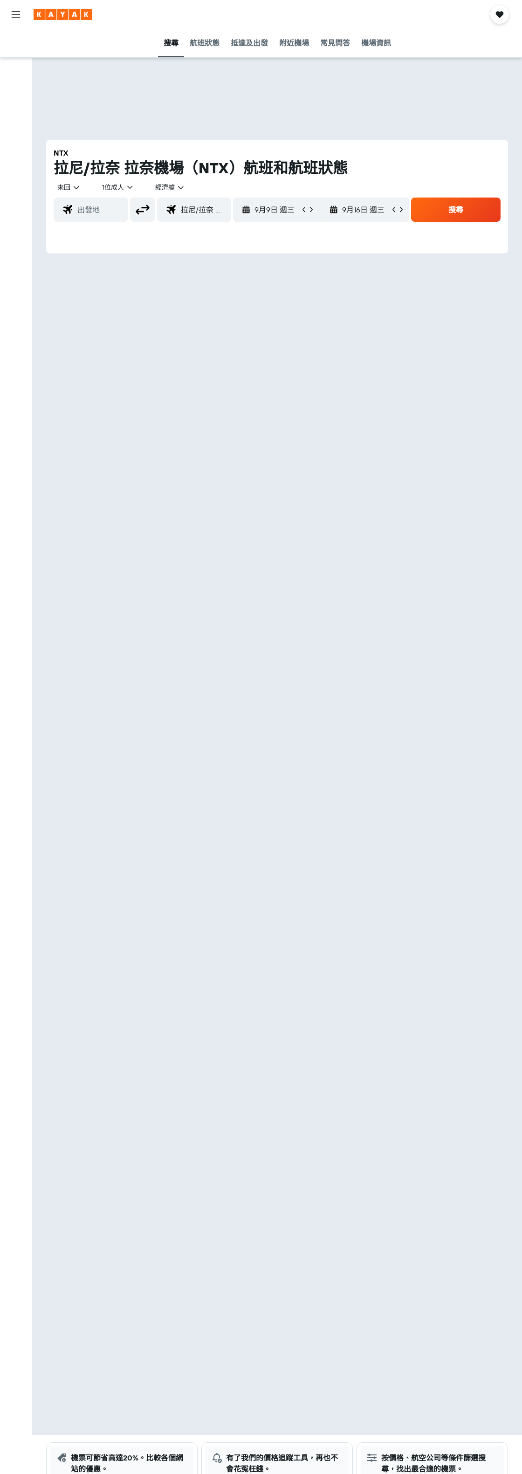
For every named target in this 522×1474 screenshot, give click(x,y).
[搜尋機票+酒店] (16, 101)
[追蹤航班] (16, 147)
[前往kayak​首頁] (63, 14)
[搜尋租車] (16, 82)
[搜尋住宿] (16, 62)
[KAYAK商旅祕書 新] (16, 167)
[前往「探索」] (16, 128)
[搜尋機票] (16, 43)
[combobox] (170, 187)
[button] (16, 14)
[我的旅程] (16, 193)
